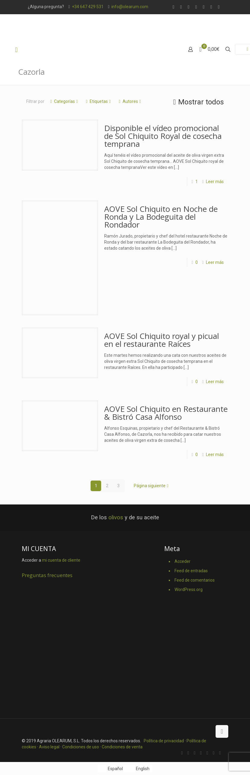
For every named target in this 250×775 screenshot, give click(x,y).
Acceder (183, 561)
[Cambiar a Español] (112, 768)
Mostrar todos (197, 102)
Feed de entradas (191, 570)
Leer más (215, 181)
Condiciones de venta (122, 746)
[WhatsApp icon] (173, 7)
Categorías (64, 101)
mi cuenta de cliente (61, 560)
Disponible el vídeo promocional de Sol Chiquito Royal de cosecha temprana (163, 136)
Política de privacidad (164, 740)
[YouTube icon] (203, 7)
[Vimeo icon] (196, 7)
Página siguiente (152, 485)
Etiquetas (98, 101)
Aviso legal (49, 746)
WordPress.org (189, 589)
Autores (129, 101)
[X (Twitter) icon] (188, 7)
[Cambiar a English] (139, 768)
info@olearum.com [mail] (129, 6)
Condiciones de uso (80, 746)
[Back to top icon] (222, 731)
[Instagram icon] (218, 7)
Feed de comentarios (195, 580)
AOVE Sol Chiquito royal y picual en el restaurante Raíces (161, 339)
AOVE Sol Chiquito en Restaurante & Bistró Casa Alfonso (166, 412)
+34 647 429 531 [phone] (88, 6)
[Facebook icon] (181, 7)
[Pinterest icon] (211, 7)
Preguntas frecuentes (47, 575)
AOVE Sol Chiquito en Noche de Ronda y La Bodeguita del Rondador (161, 216)
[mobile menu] (16, 50)
